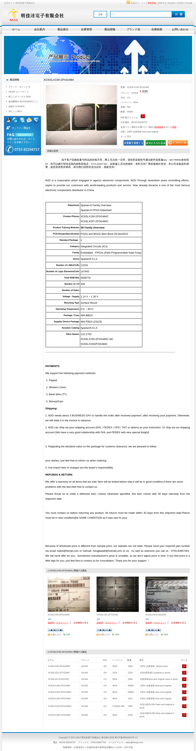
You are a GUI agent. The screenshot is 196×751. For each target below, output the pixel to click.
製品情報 (109, 29)
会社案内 (39, 29)
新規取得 (159, 127)
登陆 (174, 127)
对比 (68, 634)
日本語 (180, 3)
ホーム (16, 29)
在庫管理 (86, 29)
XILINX (84, 666)
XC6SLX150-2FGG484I (59, 698)
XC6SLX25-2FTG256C (59, 672)
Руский (188, 3)
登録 (50, 622)
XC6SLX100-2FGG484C (60, 706)
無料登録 (152, 3)
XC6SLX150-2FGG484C (60, 692)
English (171, 3)
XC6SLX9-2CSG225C (58, 679)
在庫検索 (156, 29)
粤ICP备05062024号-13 (126, 737)
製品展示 (62, 29)
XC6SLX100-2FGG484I (59, 715)
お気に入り (56, 634)
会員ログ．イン (138, 3)
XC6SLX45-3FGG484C (59, 666)
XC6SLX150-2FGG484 (59, 685)
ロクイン (62, 622)
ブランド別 (133, 29)
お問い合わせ (180, 29)
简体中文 (162, 3)
